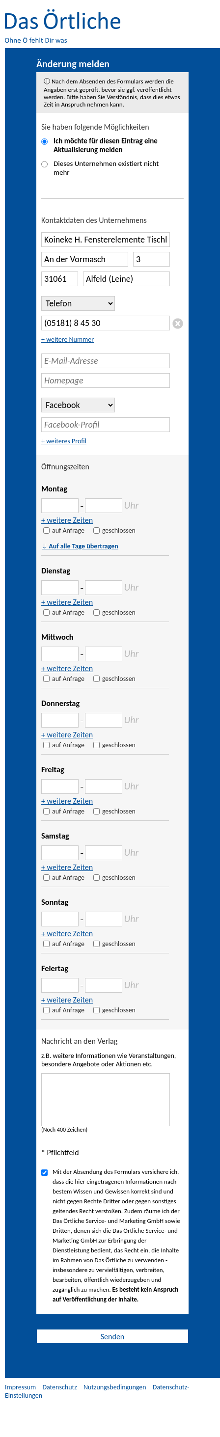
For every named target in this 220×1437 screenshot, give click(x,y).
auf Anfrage (68, 530)
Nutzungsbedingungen (114, 1387)
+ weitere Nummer (67, 339)
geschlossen (119, 530)
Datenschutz (59, 1387)
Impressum (20, 1387)
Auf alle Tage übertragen (80, 546)
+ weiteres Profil (63, 441)
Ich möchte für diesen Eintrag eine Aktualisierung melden (106, 145)
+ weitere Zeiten (67, 520)
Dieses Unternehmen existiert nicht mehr (106, 168)
